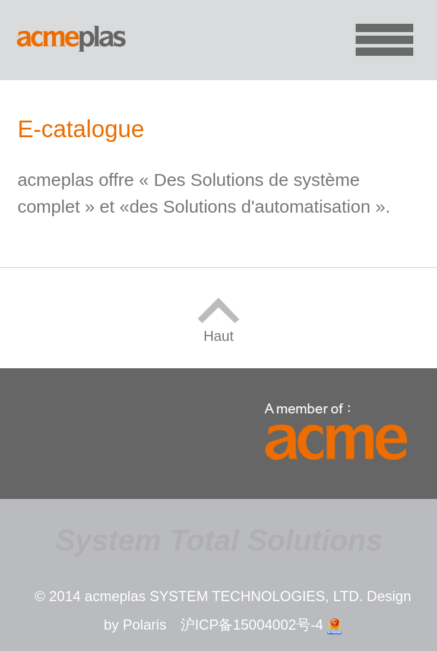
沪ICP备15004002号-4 (251, 625)
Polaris (144, 625)
